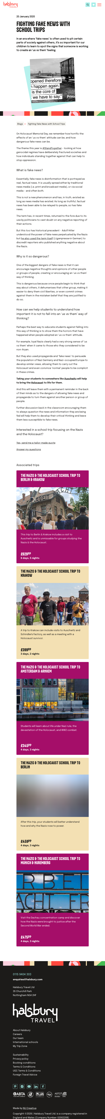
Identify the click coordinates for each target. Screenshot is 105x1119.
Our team (18, 1038)
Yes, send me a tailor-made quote (35, 443)
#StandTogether (52, 148)
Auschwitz (70, 379)
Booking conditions (24, 1063)
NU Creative (29, 1108)
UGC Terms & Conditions (27, 1071)
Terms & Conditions (24, 1067)
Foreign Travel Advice (25, 1075)
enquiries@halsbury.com (27, 979)
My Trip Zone (20, 1046)
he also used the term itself (37, 238)
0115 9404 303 (22, 974)
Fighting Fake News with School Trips (46, 124)
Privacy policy (20, 1059)
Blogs (20, 124)
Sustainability (20, 1055)
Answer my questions (28, 449)
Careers (17, 1034)
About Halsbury (21, 1030)
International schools (25, 1042)
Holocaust (37, 383)
